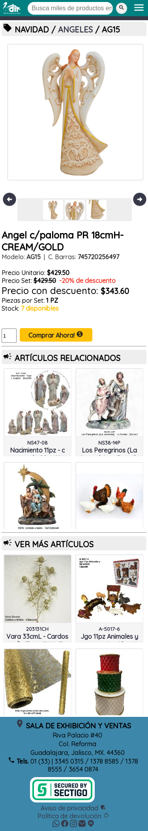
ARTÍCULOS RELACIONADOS (67, 358)
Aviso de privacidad (73, 808)
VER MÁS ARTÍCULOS (54, 544)
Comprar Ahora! (55, 334)
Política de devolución (73, 816)
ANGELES (75, 29)
